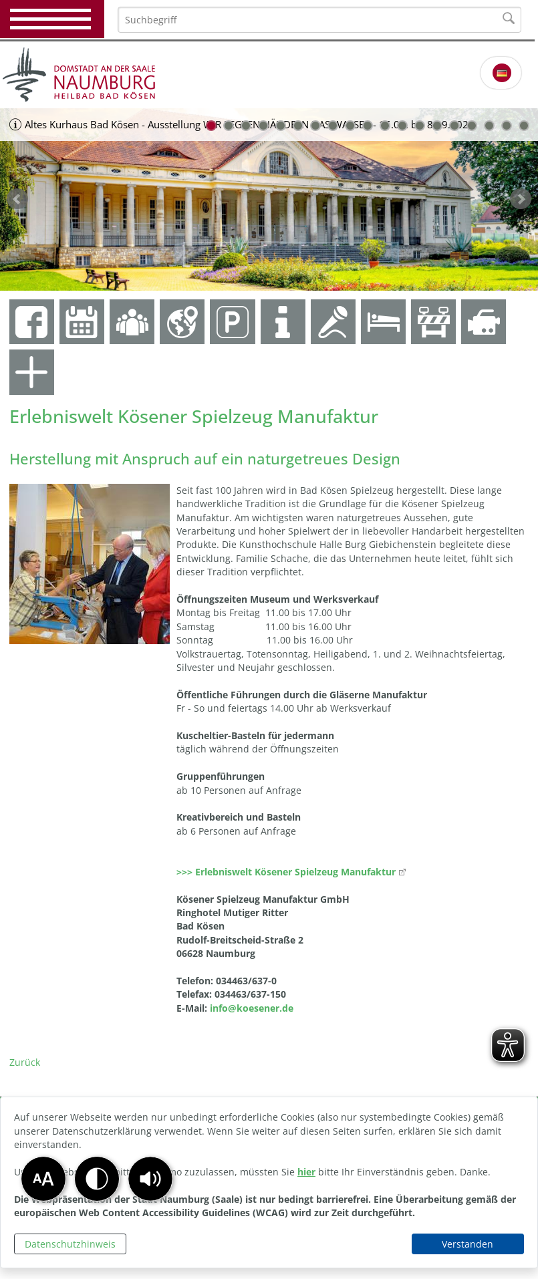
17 (489, 125)
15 (454, 125)
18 (506, 125)
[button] (150, 1178)
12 (402, 125)
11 (385, 125)
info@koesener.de (251, 1008)
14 (437, 125)
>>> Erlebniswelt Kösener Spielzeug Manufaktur (286, 871)
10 (367, 125)
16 (471, 125)
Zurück (24, 1062)
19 (524, 125)
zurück (17, 199)
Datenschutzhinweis (70, 1244)
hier (306, 1171)
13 (419, 125)
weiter (520, 199)
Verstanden (467, 1244)
